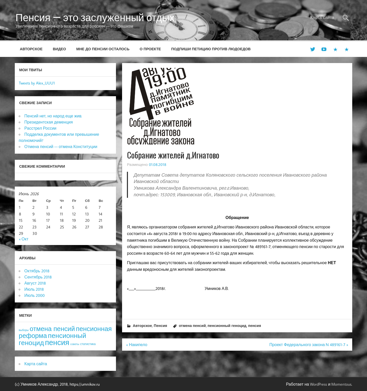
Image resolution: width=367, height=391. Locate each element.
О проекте (150, 48)
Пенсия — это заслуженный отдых (95, 17)
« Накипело (136, 344)
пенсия (254, 325)
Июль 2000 (34, 295)
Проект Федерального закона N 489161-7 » (308, 344)
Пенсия (160, 325)
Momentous (341, 384)
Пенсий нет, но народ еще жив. (53, 115)
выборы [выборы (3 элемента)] (24, 330)
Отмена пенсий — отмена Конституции (60, 146)
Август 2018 (35, 283)
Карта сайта (322, 17)
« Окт (24, 238)
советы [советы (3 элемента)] (74, 344)
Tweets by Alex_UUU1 (37, 82)
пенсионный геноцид (227, 325)
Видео (59, 48)
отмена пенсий (192, 325)
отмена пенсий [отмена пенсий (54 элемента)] (52, 328)
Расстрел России (40, 128)
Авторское (31, 48)
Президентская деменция (48, 122)
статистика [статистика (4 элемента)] (88, 344)
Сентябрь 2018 (38, 276)
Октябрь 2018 (36, 270)
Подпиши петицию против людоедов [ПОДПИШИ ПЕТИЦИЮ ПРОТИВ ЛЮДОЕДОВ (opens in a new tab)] (211, 48)
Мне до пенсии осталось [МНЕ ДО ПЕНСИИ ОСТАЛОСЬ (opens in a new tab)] (102, 48)
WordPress (318, 384)
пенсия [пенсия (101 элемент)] (57, 342)
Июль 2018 (34, 289)
